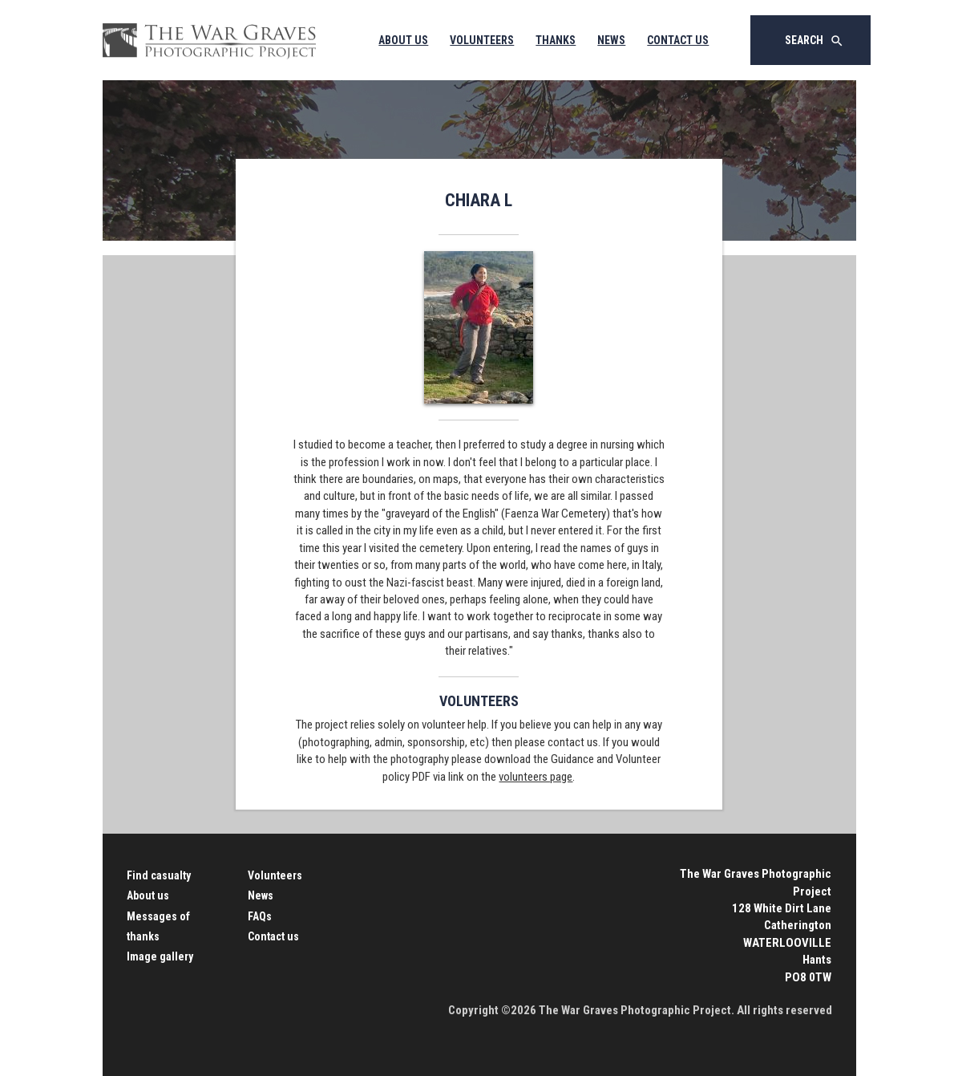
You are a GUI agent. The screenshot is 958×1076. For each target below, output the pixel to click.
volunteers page (535, 776)
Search (814, 41)
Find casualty (159, 875)
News (611, 40)
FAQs (260, 916)
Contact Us (678, 40)
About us (148, 895)
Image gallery (160, 956)
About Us (403, 40)
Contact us (273, 936)
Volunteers (482, 40)
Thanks (556, 40)
